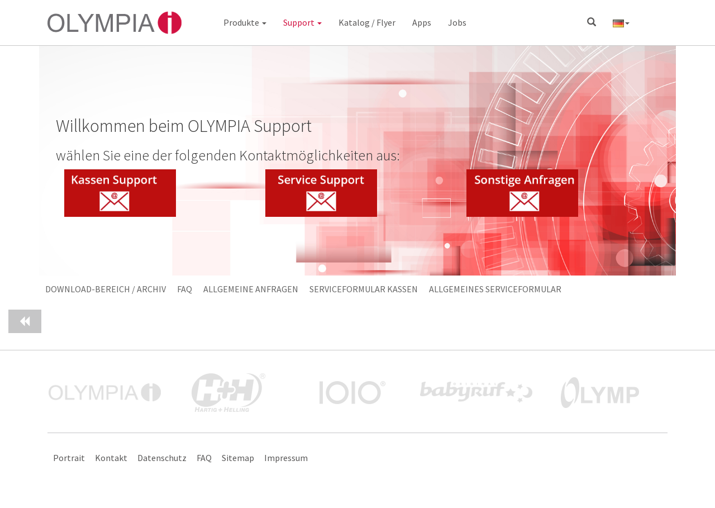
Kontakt (111, 457)
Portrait (69, 457)
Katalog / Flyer (367, 22)
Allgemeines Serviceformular (495, 289)
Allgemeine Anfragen (250, 289)
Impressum (286, 457)
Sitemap (238, 457)
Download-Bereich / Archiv (105, 289)
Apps (421, 22)
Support (302, 22)
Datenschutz (162, 457)
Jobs (457, 22)
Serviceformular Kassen (363, 289)
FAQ (184, 289)
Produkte (244, 22)
